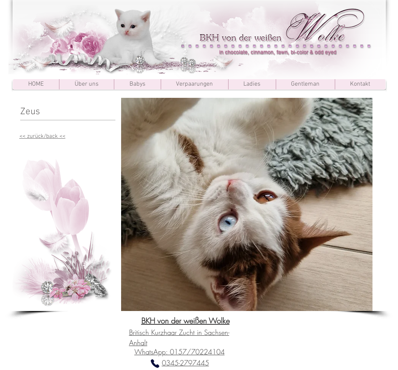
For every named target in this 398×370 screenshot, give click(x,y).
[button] (246, 204)
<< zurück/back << (42, 136)
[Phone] (155, 363)
